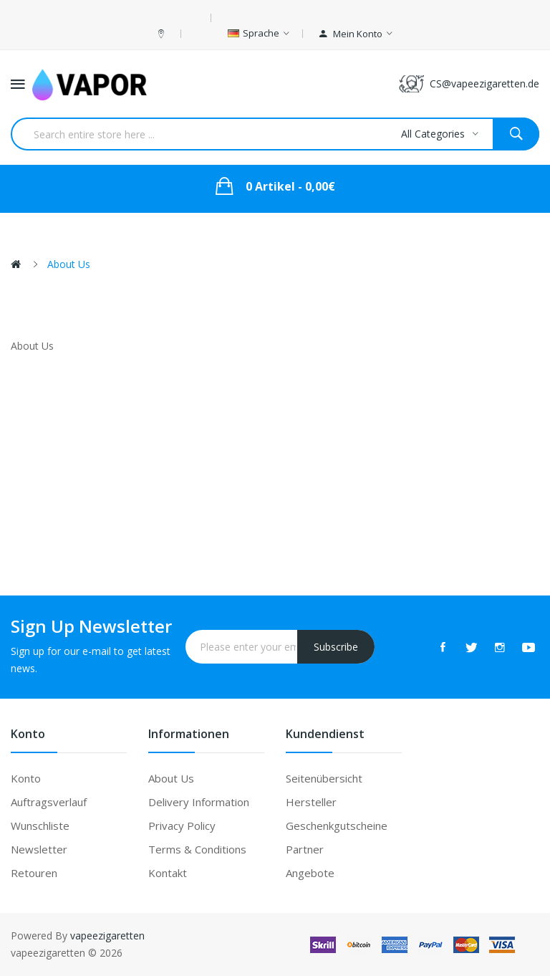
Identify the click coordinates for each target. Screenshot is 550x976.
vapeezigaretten (107, 935)
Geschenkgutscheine (336, 825)
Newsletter (39, 849)
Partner (305, 849)
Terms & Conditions (197, 849)
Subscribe (336, 647)
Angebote (310, 873)
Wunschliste (40, 825)
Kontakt (167, 873)
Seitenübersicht (324, 778)
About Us (68, 264)
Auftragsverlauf (49, 802)
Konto (26, 778)
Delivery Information (198, 802)
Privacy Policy (182, 825)
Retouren (34, 873)
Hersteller (311, 802)
